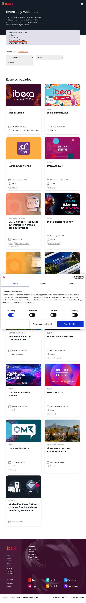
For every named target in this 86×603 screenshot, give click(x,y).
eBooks (12, 35)
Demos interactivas (18, 32)
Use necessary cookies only (43, 324)
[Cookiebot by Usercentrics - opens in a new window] (74, 277)
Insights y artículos (18, 43)
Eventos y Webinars (18, 40)
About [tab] (71, 284)
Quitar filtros (23, 52)
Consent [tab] (15, 284)
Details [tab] (42, 284)
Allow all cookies (70, 324)
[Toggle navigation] (81, 4)
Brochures (14, 37)
